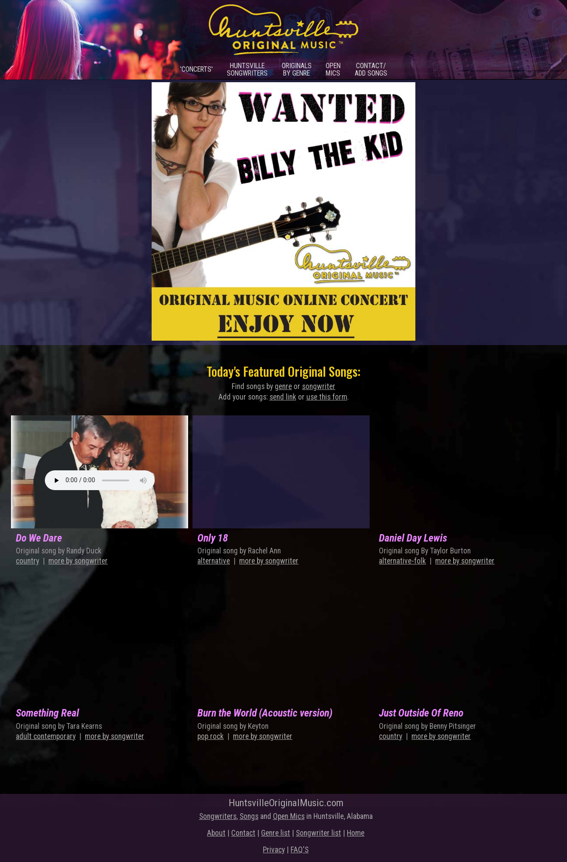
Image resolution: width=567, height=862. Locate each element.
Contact (243, 833)
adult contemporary (46, 736)
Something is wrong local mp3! (100, 480)
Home (355, 833)
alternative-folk (402, 560)
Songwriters (217, 816)
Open (333, 69)
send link (282, 397)
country (27, 560)
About (216, 833)
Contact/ (371, 69)
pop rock (210, 736)
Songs (249, 816)
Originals (297, 69)
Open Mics (289, 816)
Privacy (274, 849)
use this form (326, 397)
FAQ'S (300, 849)
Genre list (275, 833)
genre (283, 386)
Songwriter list (318, 833)
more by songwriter (78, 560)
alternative (213, 560)
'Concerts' (196, 69)
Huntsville (247, 69)
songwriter (318, 386)
